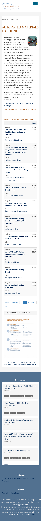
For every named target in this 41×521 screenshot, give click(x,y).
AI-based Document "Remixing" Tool (17, 450)
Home (4, 19)
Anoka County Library (12, 229)
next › (33, 302)
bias (13, 413)
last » (7, 306)
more (6, 464)
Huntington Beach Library (13, 278)
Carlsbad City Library (12, 262)
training (28, 396)
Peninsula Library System (13, 160)
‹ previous (15, 302)
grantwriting (15, 458)
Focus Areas (13, 19)
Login (33, 514)
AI (6, 396)
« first (7, 302)
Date (34, 123)
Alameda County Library (13, 293)
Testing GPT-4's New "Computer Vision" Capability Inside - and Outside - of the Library (18, 436)
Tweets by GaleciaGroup (10, 493)
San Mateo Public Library (13, 140)
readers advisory (17, 396)
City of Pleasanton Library (14, 196)
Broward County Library (13, 244)
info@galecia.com (21, 504)
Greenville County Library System (16, 211)
